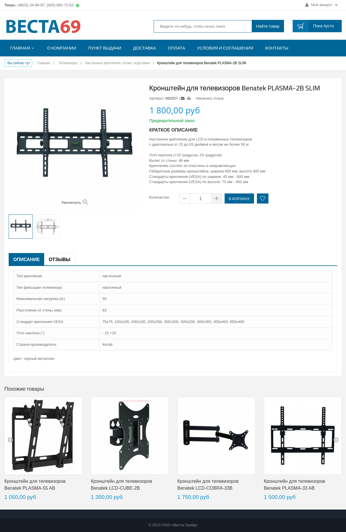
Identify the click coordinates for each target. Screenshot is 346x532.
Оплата (176, 48)
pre (10, 439)
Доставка (144, 48)
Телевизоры (68, 63)
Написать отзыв (209, 98)
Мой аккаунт (321, 5)
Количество (159, 197)
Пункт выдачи (104, 48)
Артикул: (156, 98)
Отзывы (59, 259)
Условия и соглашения (225, 48)
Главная (20, 48)
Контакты (276, 48)
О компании (61, 48)
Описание (26, 259)
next (336, 439)
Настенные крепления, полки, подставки (117, 63)
